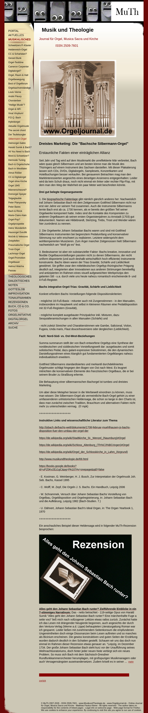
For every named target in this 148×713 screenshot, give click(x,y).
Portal (13, 30)
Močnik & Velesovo (18, 236)
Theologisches (20, 276)
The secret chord (17, 130)
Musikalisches (19, 39)
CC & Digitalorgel (17, 177)
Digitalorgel (18, 319)
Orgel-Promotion (16, 257)
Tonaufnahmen (19, 297)
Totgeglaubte (15, 198)
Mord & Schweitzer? (18, 155)
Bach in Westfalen (17, 168)
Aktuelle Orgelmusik (18, 126)
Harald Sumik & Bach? (20, 147)
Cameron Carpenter (18, 66)
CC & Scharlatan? (17, 54)
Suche (13, 327)
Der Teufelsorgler (17, 134)
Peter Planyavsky (17, 202)
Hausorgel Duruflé (17, 232)
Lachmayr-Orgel (16, 253)
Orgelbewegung (16, 79)
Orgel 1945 (14, 185)
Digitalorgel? (14, 71)
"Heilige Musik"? (16, 105)
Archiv (13, 323)
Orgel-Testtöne (16, 62)
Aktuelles (16, 35)
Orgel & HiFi (14, 109)
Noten (13, 285)
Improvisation (18, 293)
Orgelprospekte (16, 223)
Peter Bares (14, 206)
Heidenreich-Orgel (17, 49)
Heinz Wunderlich (17, 228)
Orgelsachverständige (19, 88)
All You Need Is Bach (19, 151)
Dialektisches (18, 280)
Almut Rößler (15, 172)
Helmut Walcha (16, 266)
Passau (12, 270)
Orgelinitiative (19, 314)
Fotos (13, 310)
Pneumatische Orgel (18, 245)
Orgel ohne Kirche (17, 181)
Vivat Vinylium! (15, 113)
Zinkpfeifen (14, 240)
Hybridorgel (14, 122)
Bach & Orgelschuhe (18, 164)
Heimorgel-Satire (17, 143)
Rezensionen (18, 302)
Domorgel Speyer (17, 194)
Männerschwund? (17, 189)
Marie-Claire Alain (17, 215)
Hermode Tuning (16, 160)
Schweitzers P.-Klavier (19, 45)
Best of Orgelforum (18, 83)
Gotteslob (16, 289)
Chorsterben (14, 100)
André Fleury (15, 96)
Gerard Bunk (14, 58)
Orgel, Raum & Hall (18, 75)
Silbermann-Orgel (17, 139)
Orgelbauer (14, 262)
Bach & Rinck (15, 211)
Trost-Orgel (14, 249)
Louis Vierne (14, 92)
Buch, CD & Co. (18, 306)
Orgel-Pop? (14, 219)
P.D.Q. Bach (14, 117)
